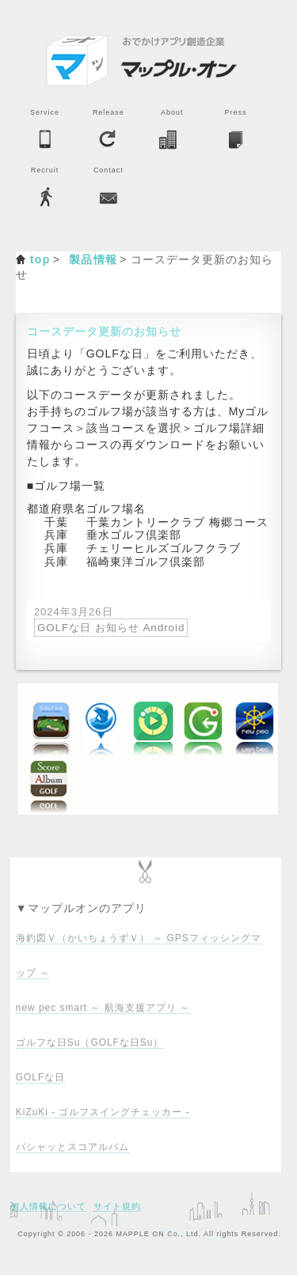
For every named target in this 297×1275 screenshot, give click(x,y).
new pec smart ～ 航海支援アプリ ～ (103, 1007)
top (40, 259)
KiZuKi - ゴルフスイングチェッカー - (103, 1112)
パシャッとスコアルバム (72, 1146)
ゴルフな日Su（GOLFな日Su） (89, 1042)
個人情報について (48, 1206)
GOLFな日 (40, 1077)
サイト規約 (117, 1206)
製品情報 (93, 259)
